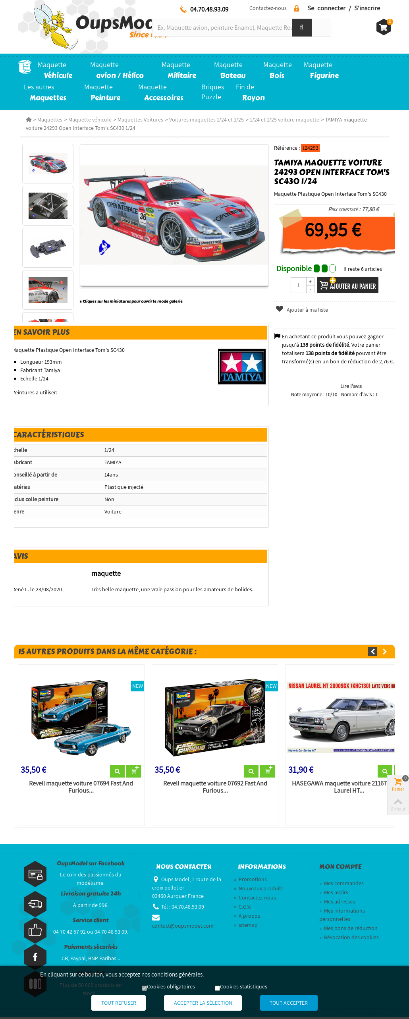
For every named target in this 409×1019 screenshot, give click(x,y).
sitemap (246, 926)
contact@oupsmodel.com (183, 927)
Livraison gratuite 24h (91, 896)
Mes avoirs (333, 894)
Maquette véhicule (88, 119)
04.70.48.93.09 (209, 9)
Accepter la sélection (203, 1003)
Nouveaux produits (259, 890)
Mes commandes (341, 885)
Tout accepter (299, 1003)
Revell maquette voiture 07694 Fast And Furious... (80, 789)
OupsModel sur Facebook (91, 865)
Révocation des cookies (349, 939)
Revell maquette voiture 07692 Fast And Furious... (214, 789)
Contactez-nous (268, 8)
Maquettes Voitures (138, 119)
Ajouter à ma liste (302, 309)
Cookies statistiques (243, 987)
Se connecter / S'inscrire (343, 8)
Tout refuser (108, 1003)
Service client (90, 922)
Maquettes (47, 119)
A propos (247, 917)
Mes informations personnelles (342, 916)
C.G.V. (242, 908)
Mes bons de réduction (348, 930)
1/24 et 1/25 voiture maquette (282, 119)
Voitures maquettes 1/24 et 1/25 (204, 119)
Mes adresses (337, 903)
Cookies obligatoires (171, 987)
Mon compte (340, 869)
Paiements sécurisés (91, 949)
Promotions (250, 881)
